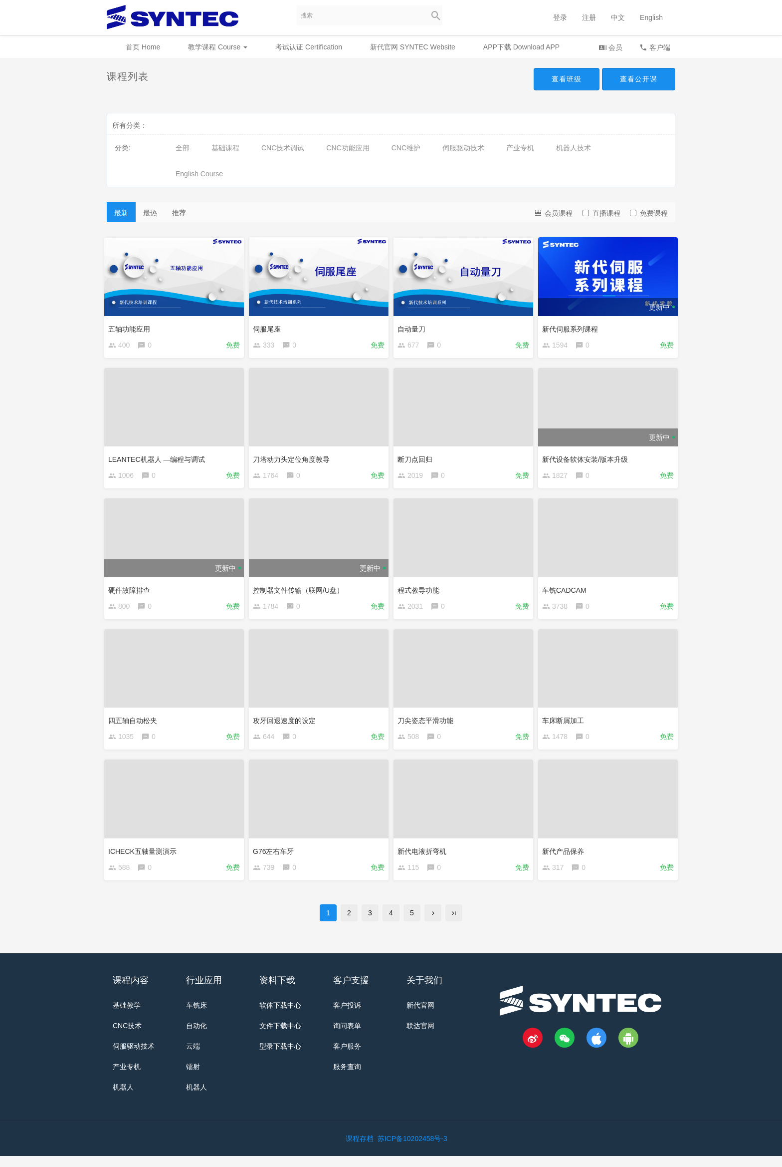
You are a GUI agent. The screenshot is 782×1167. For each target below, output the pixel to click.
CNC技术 (127, 1037)
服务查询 (347, 1078)
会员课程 (553, 212)
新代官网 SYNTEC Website (412, 47)
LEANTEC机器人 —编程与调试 (159, 459)
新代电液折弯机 (424, 857)
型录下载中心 (280, 1057)
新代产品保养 (565, 857)
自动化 (196, 1037)
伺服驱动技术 (463, 148)
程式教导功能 (421, 592)
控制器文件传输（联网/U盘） (300, 592)
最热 (150, 213)
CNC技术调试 (282, 148)
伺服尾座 (269, 326)
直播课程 (601, 213)
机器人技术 (573, 148)
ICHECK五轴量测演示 (145, 857)
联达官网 (420, 1037)
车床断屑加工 (565, 725)
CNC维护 (405, 148)
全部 (183, 148)
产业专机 (520, 148)
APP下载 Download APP (521, 47)
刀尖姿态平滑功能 (428, 725)
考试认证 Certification (308, 47)
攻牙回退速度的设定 (286, 725)
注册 (589, 17)
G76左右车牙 (275, 857)
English (651, 17)
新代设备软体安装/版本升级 (587, 459)
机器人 (123, 1098)
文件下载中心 (280, 1037)
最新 (121, 213)
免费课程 (649, 213)
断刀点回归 (417, 459)
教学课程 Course (217, 47)
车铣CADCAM (567, 592)
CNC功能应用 (347, 148)
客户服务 (347, 1057)
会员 (610, 47)
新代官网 (420, 1016)
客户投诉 (347, 1016)
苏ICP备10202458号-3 (412, 1150)
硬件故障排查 (132, 592)
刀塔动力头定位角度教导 (293, 459)
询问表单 (347, 1037)
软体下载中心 (280, 1016)
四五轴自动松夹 (135, 725)
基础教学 (127, 1016)
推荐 (179, 213)
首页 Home (143, 47)
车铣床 (196, 1016)
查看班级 (567, 79)
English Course (199, 174)
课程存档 (360, 1150)
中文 (618, 17)
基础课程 (225, 148)
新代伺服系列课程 (572, 326)
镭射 (193, 1078)
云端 (193, 1057)
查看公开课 (638, 79)
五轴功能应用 (132, 326)
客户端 (654, 47)
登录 (560, 17)
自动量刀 (414, 326)
